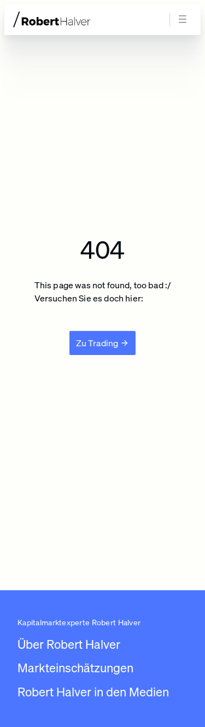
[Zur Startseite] (72, 19)
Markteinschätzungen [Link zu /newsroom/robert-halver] (75, 668)
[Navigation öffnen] (184, 20)
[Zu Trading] (102, 343)
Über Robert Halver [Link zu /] (68, 644)
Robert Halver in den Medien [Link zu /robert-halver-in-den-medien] (93, 692)
